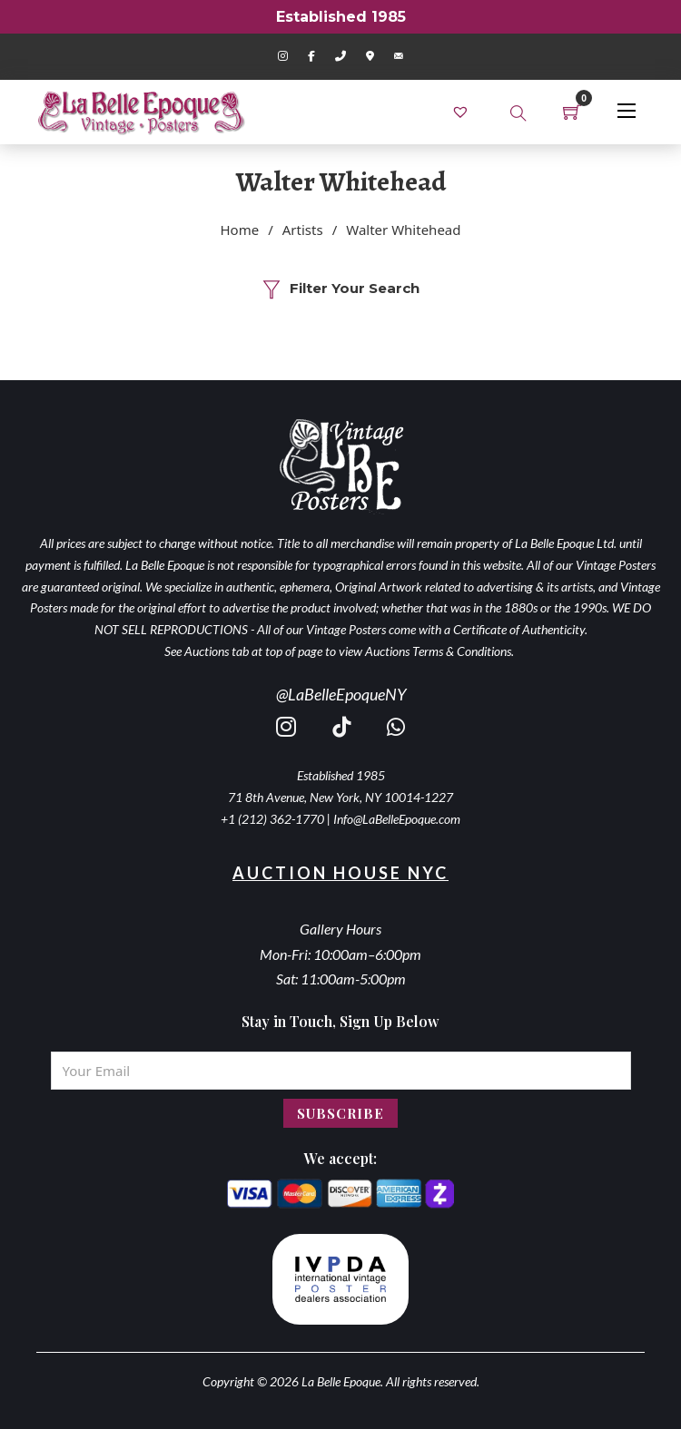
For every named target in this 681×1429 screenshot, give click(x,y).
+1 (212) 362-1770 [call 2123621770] (272, 819)
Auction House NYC (340, 873)
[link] (462, 111)
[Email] (341, 1071)
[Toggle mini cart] (572, 112)
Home (240, 229)
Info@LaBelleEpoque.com (396, 819)
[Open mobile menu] (626, 110)
